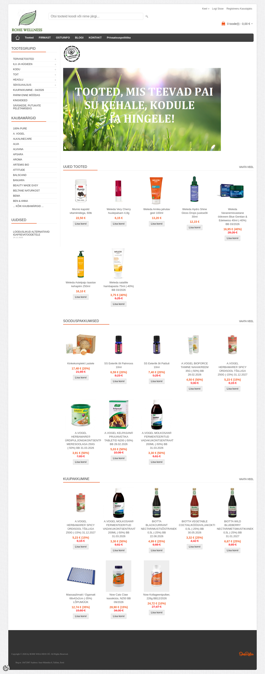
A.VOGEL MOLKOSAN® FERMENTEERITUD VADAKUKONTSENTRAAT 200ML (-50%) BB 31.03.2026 (157, 440)
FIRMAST (45, 37)
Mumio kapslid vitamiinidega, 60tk (81, 211)
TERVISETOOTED (23, 59)
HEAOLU (18, 79)
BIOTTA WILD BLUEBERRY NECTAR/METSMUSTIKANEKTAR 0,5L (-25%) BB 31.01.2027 (233, 529)
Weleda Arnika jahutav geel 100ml (156, 211)
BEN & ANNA (20, 201)
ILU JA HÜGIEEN (22, 64)
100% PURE (20, 128)
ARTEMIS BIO (21, 164)
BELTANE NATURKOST (26, 190)
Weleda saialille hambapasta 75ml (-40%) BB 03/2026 (119, 286)
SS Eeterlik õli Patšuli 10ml (157, 365)
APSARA (18, 154)
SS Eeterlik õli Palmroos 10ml (118, 365)
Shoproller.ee (246, 654)
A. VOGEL (19, 133)
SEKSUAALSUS (22, 84)
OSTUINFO (63, 37)
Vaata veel (246, 167)
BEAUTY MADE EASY (25, 185)
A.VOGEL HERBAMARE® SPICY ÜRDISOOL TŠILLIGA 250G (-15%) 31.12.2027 (232, 369)
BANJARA (18, 180)
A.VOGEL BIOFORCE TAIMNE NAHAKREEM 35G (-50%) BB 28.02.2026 (194, 369)
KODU (16, 69)
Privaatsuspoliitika (119, 37)
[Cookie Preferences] (6, 668)
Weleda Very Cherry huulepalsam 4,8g (119, 211)
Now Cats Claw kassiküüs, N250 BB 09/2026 (119, 598)
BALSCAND (19, 175)
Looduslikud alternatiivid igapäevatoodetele (34, 234)
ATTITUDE (19, 169)
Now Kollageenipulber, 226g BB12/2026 (156, 596)
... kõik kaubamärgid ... (28, 206)
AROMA (17, 159)
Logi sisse (218, 8)
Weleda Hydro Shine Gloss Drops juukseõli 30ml (195, 213)
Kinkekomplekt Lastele (80, 363)
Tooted (29, 37)
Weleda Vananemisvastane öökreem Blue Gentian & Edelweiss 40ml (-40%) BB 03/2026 (232, 217)
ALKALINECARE (22, 138)
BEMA (16, 195)
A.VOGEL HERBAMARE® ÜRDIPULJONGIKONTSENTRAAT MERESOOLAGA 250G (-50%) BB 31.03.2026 (81, 440)
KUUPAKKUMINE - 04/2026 (28, 90)
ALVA (16, 144)
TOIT (16, 74)
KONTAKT (95, 37)
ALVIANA (18, 149)
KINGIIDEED (20, 100)
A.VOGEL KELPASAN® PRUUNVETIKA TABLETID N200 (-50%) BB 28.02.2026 (118, 438)
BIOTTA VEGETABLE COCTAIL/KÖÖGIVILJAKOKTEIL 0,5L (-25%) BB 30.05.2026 (195, 527)
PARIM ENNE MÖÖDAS (26, 95)
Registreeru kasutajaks (239, 8)
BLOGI (79, 37)
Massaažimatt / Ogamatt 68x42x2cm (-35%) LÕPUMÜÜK (80, 598)
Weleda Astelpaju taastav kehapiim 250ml (81, 284)
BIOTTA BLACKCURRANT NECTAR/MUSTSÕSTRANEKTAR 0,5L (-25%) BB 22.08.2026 (157, 529)
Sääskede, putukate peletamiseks (27, 107)
